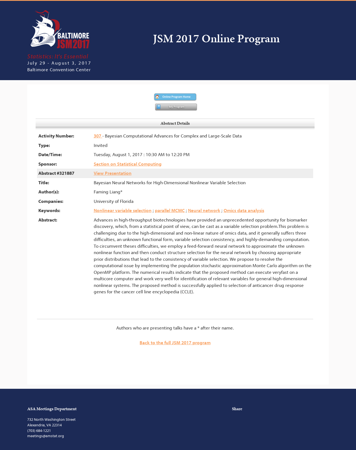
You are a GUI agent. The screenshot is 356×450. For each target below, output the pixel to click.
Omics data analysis (244, 210)
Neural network (204, 210)
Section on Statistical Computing (128, 164)
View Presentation (113, 173)
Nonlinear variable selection (123, 210)
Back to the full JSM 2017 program (175, 342)
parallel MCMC (170, 210)
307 (98, 136)
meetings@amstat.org (45, 436)
